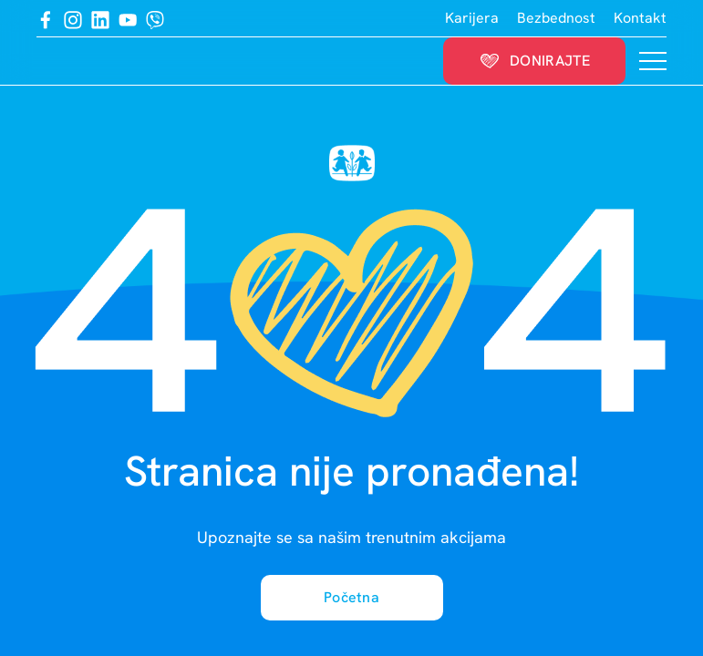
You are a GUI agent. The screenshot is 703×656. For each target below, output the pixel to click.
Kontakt (640, 17)
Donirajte (534, 60)
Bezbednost (556, 17)
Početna (351, 597)
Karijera (472, 17)
